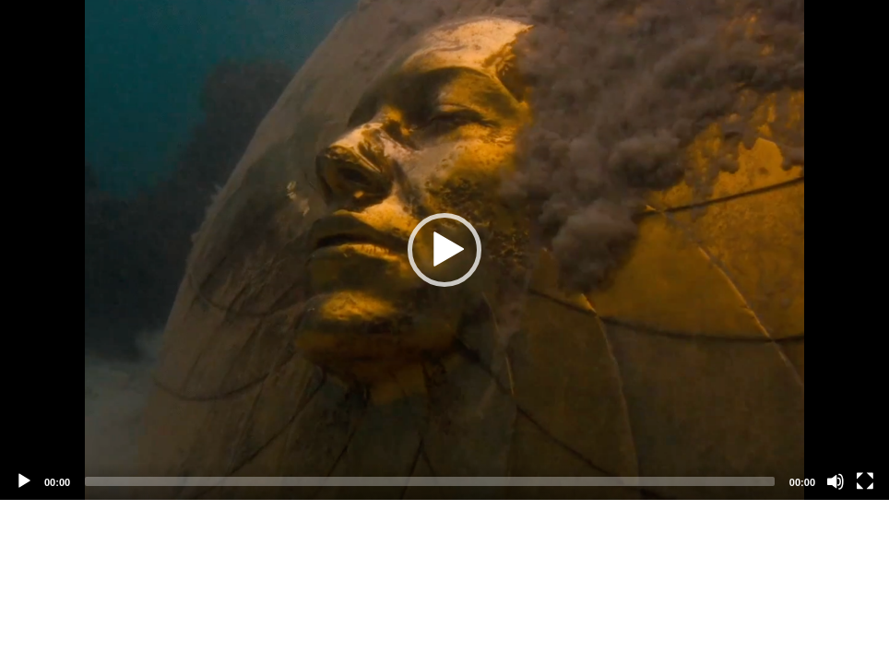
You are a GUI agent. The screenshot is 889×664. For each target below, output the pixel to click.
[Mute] (835, 481)
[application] (444, 250)
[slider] (430, 481)
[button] (444, 250)
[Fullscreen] (865, 481)
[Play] (24, 481)
